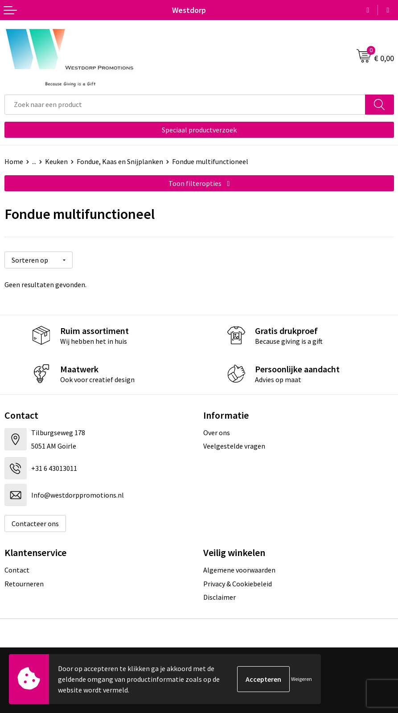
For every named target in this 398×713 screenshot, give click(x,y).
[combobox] (184, 105)
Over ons (216, 432)
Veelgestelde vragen (234, 445)
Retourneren (24, 583)
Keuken (56, 161)
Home (13, 161)
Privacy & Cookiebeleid (237, 583)
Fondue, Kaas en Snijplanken (120, 161)
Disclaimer (219, 597)
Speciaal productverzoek (199, 129)
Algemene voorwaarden (239, 569)
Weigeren (301, 679)
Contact (16, 569)
